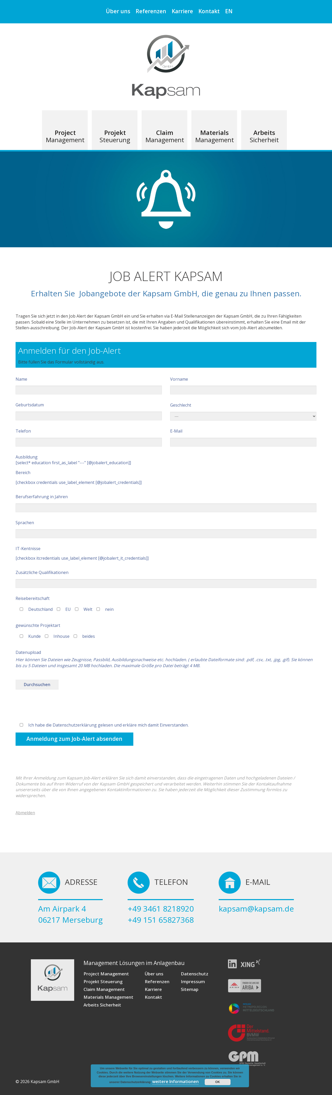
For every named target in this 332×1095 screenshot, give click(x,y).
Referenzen (151, 11)
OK (217, 1082)
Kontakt (209, 11)
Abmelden (25, 813)
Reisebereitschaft (33, 598)
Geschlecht (243, 411)
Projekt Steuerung (103, 981)
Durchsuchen (37, 684)
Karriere (182, 11)
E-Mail (243, 437)
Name (89, 385)
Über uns (118, 11)
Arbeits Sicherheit (102, 1005)
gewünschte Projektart (38, 625)
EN (228, 11)
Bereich (23, 472)
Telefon (89, 437)
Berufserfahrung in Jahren (166, 503)
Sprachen (166, 529)
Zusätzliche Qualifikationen (166, 579)
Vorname (243, 385)
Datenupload (28, 652)
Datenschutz (194, 974)
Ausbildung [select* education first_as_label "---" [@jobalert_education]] (73, 460)
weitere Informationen (175, 1081)
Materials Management (108, 997)
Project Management (106, 974)
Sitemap (189, 989)
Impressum (193, 981)
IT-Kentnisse (28, 548)
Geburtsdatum (89, 411)
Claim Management (104, 989)
